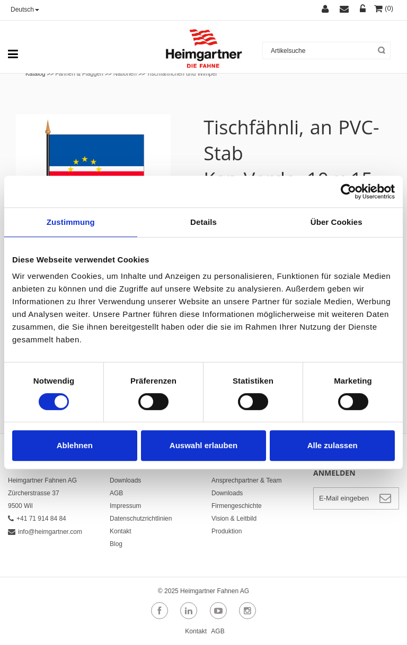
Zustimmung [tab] (71, 221)
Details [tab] (203, 221)
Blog (116, 544)
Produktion (226, 531)
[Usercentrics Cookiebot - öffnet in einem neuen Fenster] (348, 191)
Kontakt (120, 531)
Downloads (125, 480)
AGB (116, 493)
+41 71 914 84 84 (37, 518)
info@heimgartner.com (45, 531)
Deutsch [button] (25, 9)
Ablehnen (75, 445)
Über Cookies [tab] (336, 221)
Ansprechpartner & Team (246, 480)
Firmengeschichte (236, 506)
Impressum (125, 506)
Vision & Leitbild (233, 518)
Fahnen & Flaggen (79, 73)
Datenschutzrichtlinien (141, 518)
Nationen (125, 73)
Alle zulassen (332, 445)
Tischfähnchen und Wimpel (182, 73)
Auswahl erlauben (203, 445)
